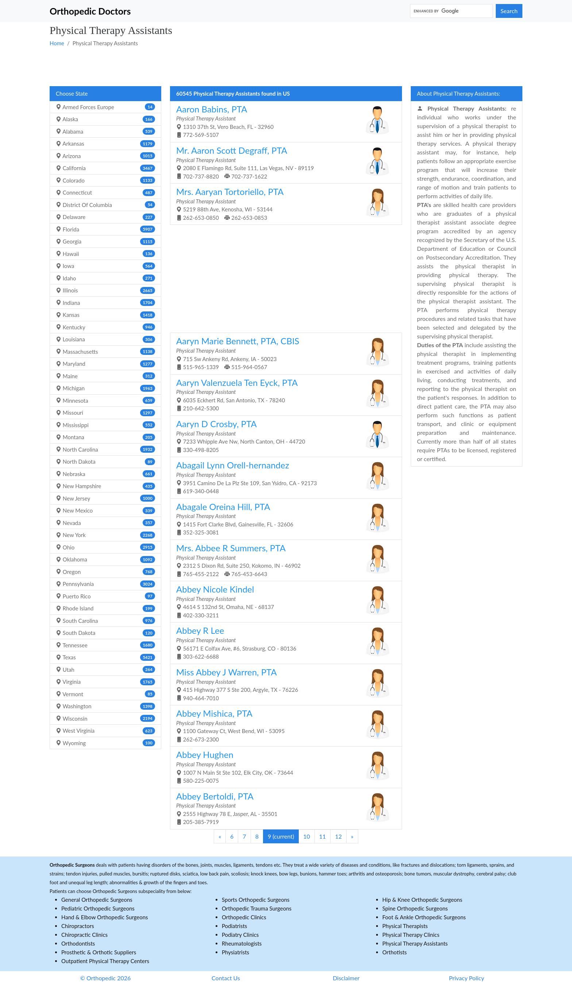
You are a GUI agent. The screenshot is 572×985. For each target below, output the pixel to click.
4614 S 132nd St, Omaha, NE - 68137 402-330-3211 (283, 601)
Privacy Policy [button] (466, 977)
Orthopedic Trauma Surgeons (256, 908)
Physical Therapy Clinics (410, 934)
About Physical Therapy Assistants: (458, 93)
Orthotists (394, 952)
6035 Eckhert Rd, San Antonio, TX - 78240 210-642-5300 (283, 394)
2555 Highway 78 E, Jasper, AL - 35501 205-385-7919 (283, 808)
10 (306, 836)
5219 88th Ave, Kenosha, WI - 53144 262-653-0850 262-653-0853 (283, 203)
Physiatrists (235, 952)
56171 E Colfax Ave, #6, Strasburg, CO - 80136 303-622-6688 (283, 642)
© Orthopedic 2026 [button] (105, 977)
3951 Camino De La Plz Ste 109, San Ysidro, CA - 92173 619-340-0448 (283, 477)
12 (338, 836)
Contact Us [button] (226, 977)
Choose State (72, 93)
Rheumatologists (242, 943)
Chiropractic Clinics (84, 934)
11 (322, 836)
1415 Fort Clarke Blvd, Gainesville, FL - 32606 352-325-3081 (283, 518)
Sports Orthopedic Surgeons (256, 899)
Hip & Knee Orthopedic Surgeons (422, 899)
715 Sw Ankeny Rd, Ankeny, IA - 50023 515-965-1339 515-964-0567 (283, 353)
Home (57, 43)
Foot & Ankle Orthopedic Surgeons (424, 917)
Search (509, 10)
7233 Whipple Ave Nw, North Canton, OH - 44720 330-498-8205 (283, 435)
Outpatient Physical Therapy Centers (105, 961)
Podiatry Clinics (240, 934)
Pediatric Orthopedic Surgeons (98, 908)
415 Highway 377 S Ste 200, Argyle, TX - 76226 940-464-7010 (283, 684)
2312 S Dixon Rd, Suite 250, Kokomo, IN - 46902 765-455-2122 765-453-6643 (283, 560)
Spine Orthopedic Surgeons (415, 908)
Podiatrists (234, 926)
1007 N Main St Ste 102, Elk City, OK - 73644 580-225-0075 (283, 766)
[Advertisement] (268, 66)
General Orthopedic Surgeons (96, 899)
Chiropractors (77, 926)
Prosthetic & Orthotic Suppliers (98, 952)
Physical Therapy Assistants (415, 943)
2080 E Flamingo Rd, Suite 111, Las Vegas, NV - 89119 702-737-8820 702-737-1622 (283, 162)
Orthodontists (78, 943)
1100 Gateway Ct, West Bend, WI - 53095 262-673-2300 (283, 725)
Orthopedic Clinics (244, 917)
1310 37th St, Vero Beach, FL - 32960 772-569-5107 (283, 121)
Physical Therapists (405, 926)
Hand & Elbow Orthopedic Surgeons (104, 917)
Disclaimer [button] (346, 977)
